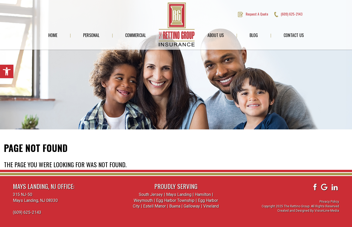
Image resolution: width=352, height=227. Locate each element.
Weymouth (143, 200)
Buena (174, 206)
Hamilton (203, 194)
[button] (6, 71)
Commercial (135, 35)
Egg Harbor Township (175, 200)
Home (52, 35)
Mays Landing (178, 194)
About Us (215, 35)
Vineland (211, 206)
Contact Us (294, 35)
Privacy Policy (329, 201)
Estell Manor (154, 206)
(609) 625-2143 (27, 212)
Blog (254, 35)
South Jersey (151, 194)
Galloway (192, 206)
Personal (91, 35)
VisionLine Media (327, 211)
